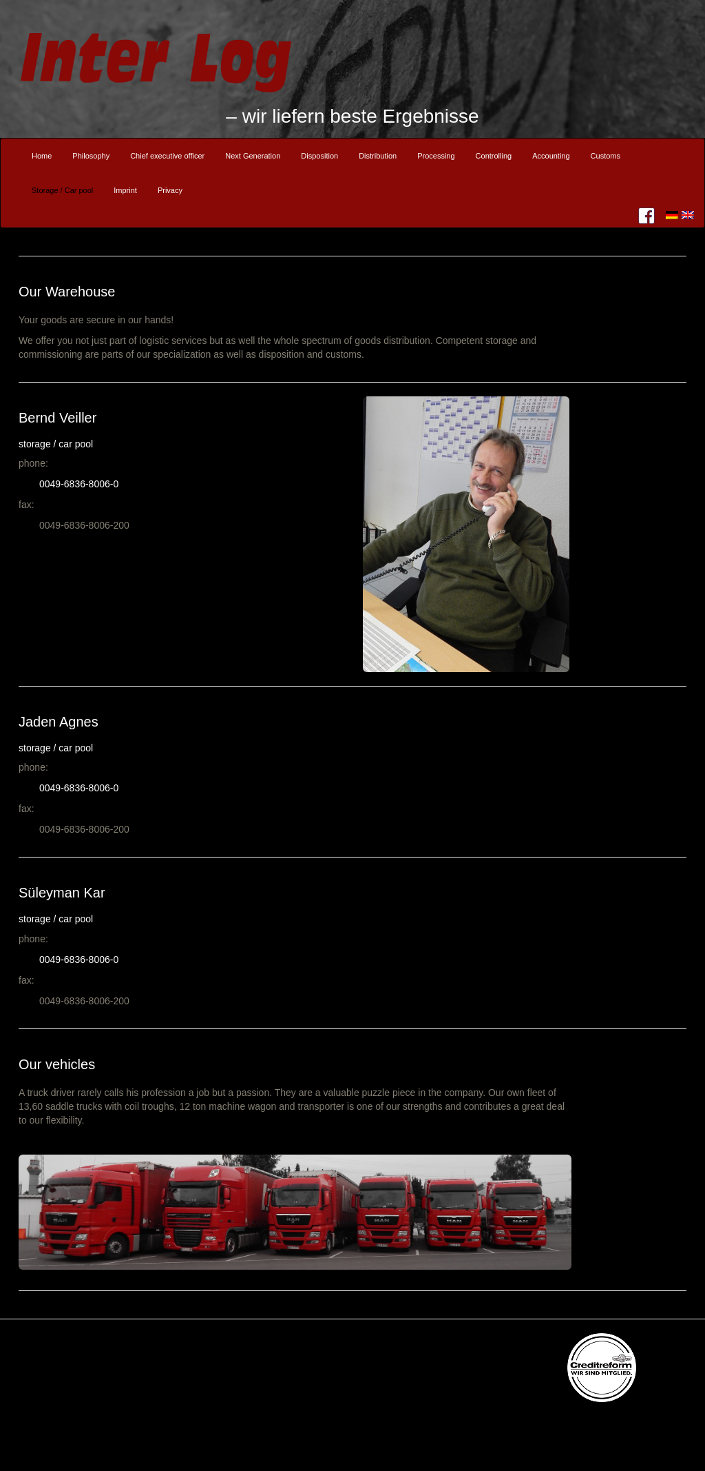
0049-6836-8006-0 (78, 483)
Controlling (494, 156)
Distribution (378, 156)
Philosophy (90, 156)
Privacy (170, 190)
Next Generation (252, 156)
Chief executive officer (167, 156)
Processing (435, 156)
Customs (605, 156)
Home (42, 156)
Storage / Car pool (62, 190)
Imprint (125, 190)
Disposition (319, 156)
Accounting (550, 156)
